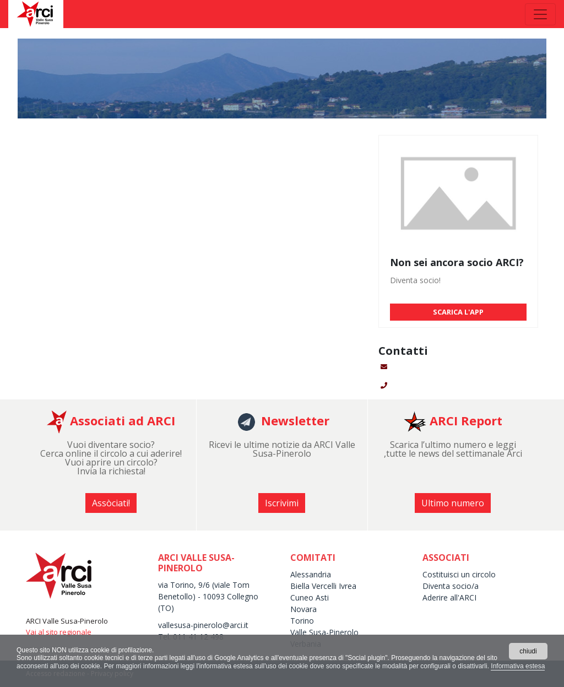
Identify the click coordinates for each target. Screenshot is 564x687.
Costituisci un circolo (459, 574)
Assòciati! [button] (111, 503)
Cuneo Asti (309, 597)
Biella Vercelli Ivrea (323, 586)
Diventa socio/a (450, 586)
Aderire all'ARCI (449, 597)
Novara (303, 609)
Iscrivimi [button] (282, 503)
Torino (302, 620)
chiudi (527, 651)
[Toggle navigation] (540, 14)
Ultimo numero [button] (452, 503)
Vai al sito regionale (58, 632)
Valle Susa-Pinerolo (324, 632)
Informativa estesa (518, 666)
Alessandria (310, 574)
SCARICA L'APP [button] (458, 312)
